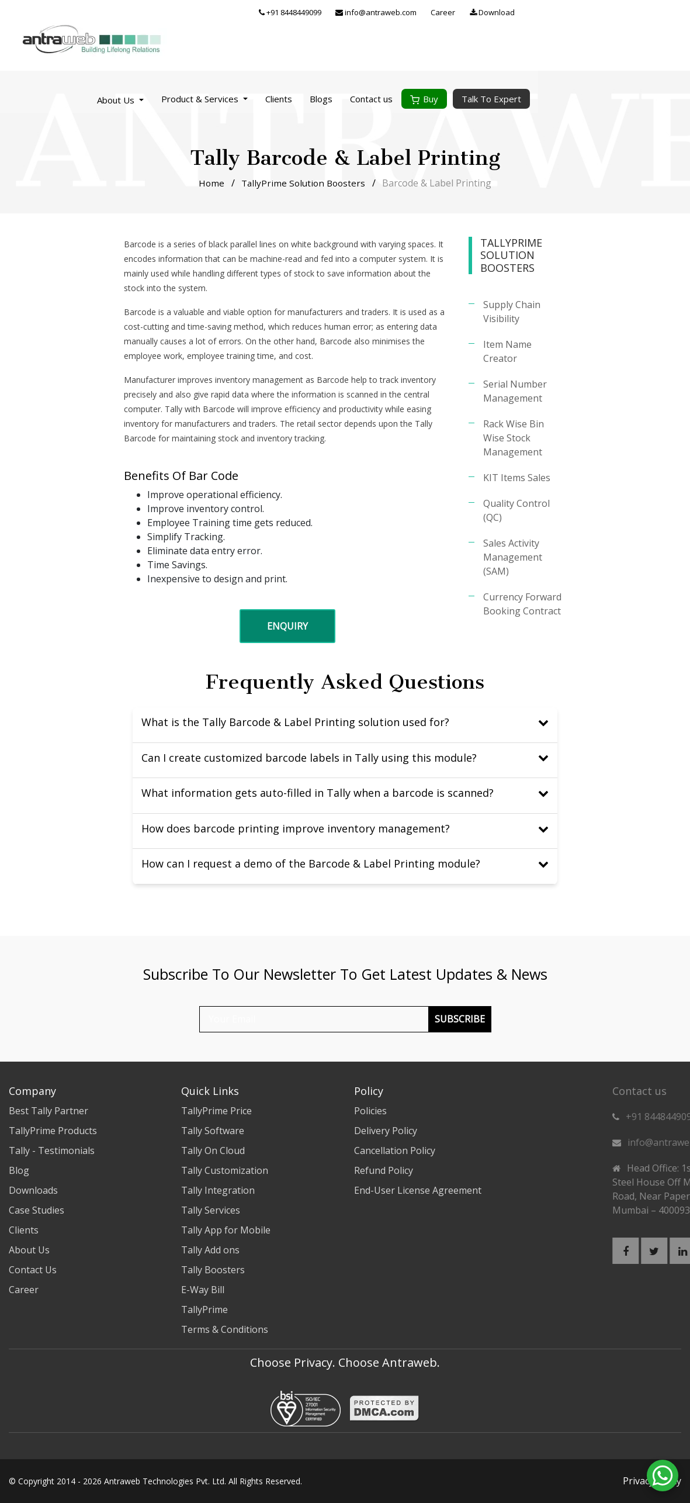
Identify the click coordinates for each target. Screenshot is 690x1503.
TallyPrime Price (216, 1110)
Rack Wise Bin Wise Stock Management (513, 437)
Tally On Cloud (213, 1150)
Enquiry (287, 626)
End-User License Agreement (417, 1190)
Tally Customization (224, 1170)
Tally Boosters (213, 1269)
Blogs (471, 41)
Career (593, 13)
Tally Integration (218, 1190)
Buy (575, 41)
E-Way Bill (202, 1289)
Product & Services (355, 41)
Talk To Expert (642, 41)
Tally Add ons (210, 1249)
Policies (370, 1110)
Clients (429, 41)
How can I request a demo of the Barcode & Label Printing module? (345, 863)
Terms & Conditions (224, 1329)
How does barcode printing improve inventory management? (345, 828)
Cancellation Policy (394, 1150)
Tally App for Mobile (226, 1230)
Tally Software (212, 1130)
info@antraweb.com (526, 13)
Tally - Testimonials (52, 1150)
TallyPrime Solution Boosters (304, 183)
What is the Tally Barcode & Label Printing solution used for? (345, 722)
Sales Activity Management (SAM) (512, 557)
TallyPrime (204, 1309)
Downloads (33, 1190)
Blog (19, 1170)
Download (642, 13)
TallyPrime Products (53, 1130)
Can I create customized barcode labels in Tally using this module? (345, 758)
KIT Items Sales (516, 477)
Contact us (522, 41)
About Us (267, 42)
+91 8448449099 (441, 13)
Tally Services (210, 1210)
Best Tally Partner (48, 1110)
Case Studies (36, 1210)
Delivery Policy (385, 1130)
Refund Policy (383, 1170)
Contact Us (33, 1269)
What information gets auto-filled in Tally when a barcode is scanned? (345, 793)
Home (209, 183)
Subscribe (460, 1019)
